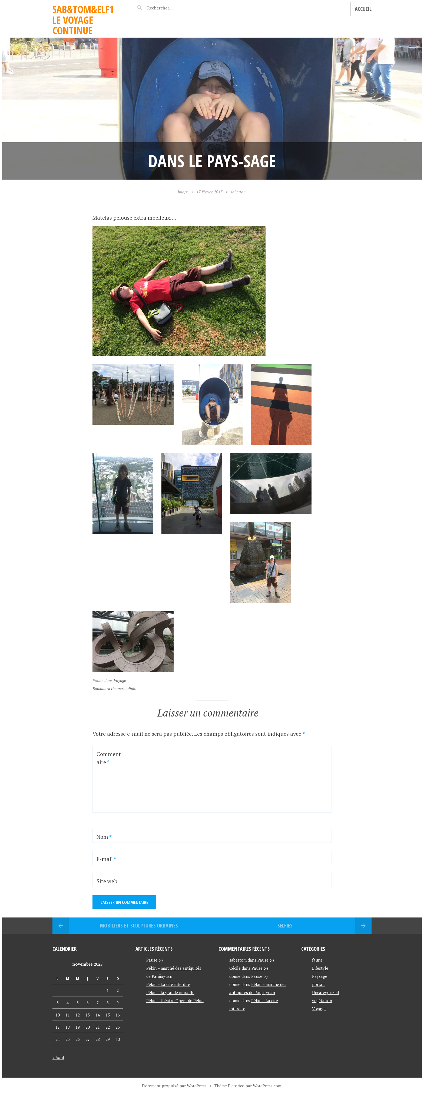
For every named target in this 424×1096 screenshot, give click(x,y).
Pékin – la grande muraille (170, 992)
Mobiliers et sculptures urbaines (139, 925)
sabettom (239, 191)
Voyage (120, 680)
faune (317, 960)
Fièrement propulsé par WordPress (174, 1085)
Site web (107, 881)
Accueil (363, 8)
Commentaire (109, 758)
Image (183, 191)
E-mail (106, 859)
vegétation (322, 1000)
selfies (285, 925)
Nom (104, 836)
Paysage (319, 976)
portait (318, 984)
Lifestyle (320, 968)
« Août (58, 1057)
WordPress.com (267, 1085)
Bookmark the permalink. (114, 688)
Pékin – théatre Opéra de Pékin (175, 1000)
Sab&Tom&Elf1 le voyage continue (83, 19)
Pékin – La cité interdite (168, 984)
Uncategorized (325, 992)
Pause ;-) (154, 960)
